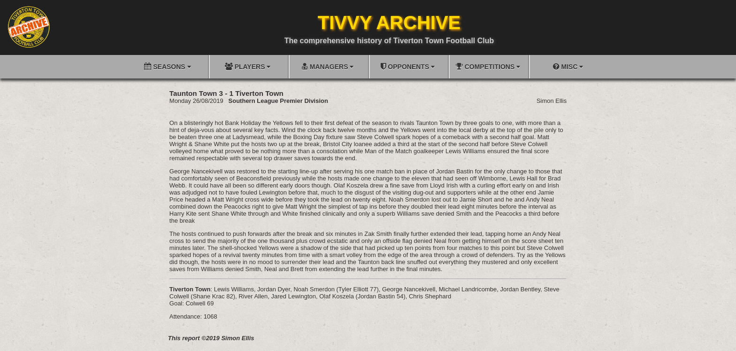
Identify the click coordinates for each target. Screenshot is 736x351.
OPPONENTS (408, 66)
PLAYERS (248, 66)
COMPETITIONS (488, 66)
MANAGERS (327, 66)
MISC (568, 66)
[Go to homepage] (29, 27)
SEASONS (167, 66)
